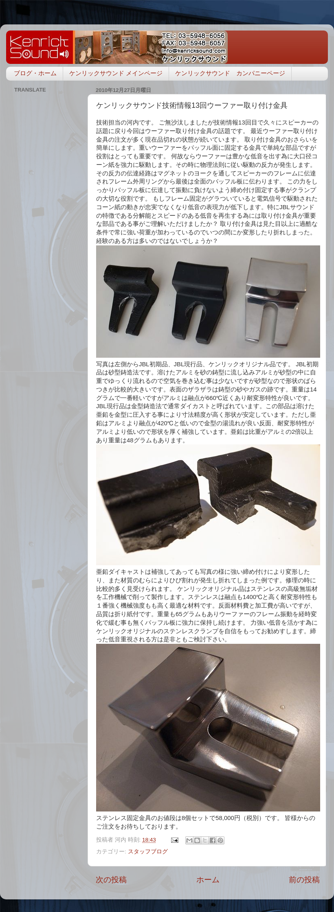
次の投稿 (111, 879)
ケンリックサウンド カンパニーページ (230, 73)
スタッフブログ (148, 852)
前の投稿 (304, 879)
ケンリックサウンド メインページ (116, 73)
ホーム (208, 879)
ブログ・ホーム (35, 73)
